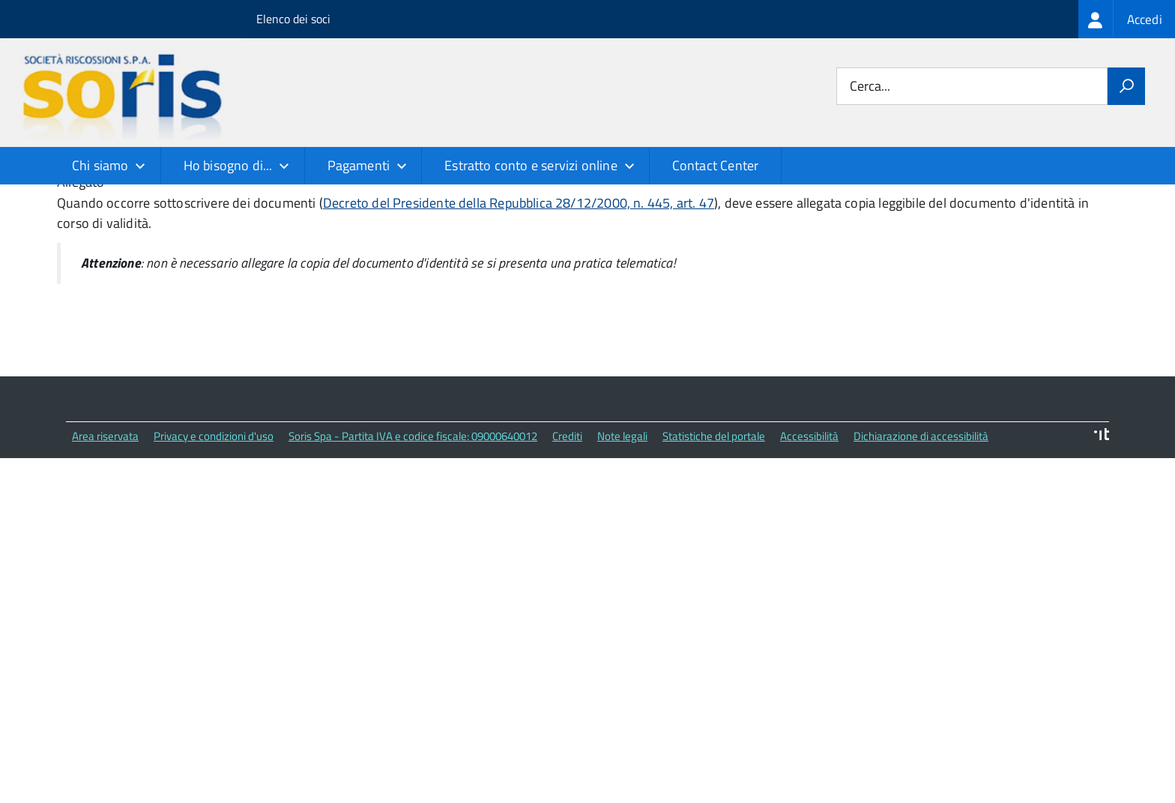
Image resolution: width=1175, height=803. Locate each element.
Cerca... (870, 86)
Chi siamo (100, 165)
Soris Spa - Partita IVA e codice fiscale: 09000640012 (413, 544)
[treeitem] (1126, 19)
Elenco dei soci (293, 19)
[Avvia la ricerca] (1126, 86)
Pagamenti (358, 165)
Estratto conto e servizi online (530, 165)
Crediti (567, 544)
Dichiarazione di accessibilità (921, 544)
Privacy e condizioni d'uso (214, 544)
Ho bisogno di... (228, 165)
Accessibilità (809, 544)
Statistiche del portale (713, 544)
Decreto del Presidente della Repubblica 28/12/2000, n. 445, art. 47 (518, 311)
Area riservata (105, 544)
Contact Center (715, 165)
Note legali (622, 544)
